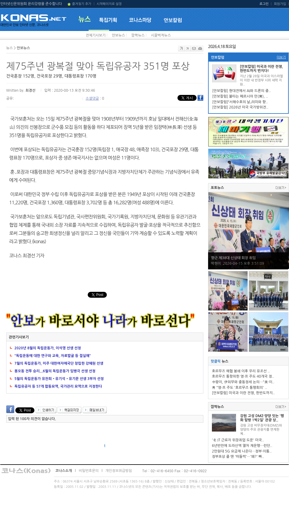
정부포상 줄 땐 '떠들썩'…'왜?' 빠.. (238, 456)
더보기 (281, 57)
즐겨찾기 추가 (81, 4)
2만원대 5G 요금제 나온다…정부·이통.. (242, 451)
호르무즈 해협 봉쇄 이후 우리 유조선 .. (241, 371)
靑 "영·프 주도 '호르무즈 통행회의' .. (239, 387)
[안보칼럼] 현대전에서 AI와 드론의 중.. (241, 91)
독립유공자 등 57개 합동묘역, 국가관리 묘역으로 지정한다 (58, 386)
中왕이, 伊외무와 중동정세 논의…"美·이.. (243, 382)
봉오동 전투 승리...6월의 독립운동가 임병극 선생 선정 (54, 371)
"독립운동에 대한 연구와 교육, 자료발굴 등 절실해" (52, 356)
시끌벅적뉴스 (161, 35)
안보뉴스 (118, 35)
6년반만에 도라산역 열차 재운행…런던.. (242, 445)
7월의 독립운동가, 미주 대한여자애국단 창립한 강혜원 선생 (58, 363)
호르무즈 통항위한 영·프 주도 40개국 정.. (243, 376)
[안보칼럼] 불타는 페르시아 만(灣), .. (240, 96)
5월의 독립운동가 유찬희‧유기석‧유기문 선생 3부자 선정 (59, 379)
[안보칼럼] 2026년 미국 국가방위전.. (240, 107)
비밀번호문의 (89, 471)
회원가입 (280, 4)
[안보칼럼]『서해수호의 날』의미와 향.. (240, 102)
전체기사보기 (96, 35)
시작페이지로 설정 (109, 4)
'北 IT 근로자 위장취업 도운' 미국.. (238, 440)
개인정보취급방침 (118, 471)
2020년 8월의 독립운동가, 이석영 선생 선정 (47, 348)
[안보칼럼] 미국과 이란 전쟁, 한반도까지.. (243, 393)
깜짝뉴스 (137, 35)
